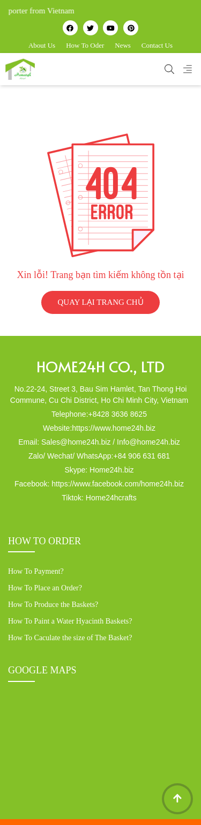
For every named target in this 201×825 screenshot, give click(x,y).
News (123, 45)
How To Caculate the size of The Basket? (70, 638)
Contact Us (157, 45)
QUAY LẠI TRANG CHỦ (100, 302)
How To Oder (85, 45)
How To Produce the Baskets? (53, 605)
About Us (41, 45)
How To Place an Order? (45, 588)
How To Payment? (36, 571)
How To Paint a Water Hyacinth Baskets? (70, 621)
